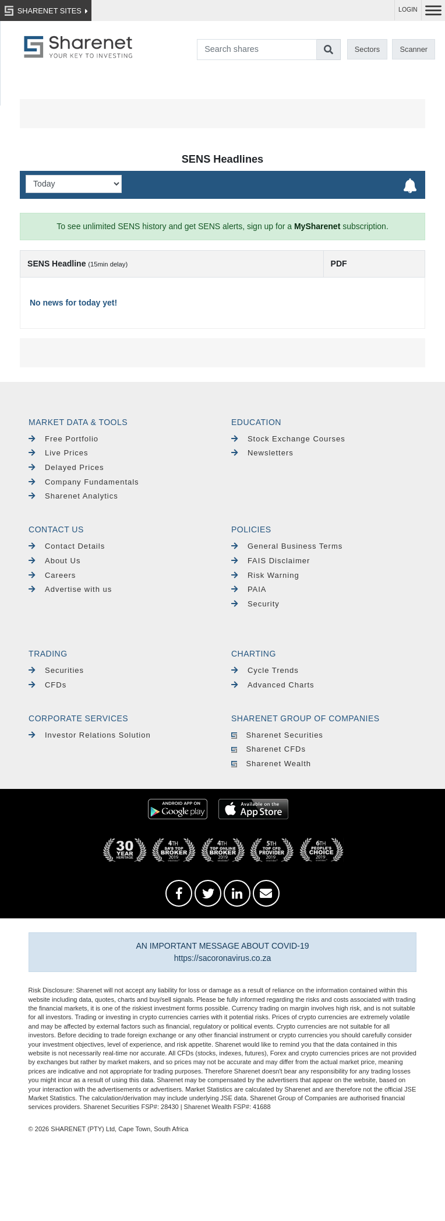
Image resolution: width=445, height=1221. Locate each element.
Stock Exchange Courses (288, 438)
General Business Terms (286, 546)
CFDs (47, 684)
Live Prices (58, 452)
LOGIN (408, 9)
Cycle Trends (265, 670)
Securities (56, 670)
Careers (52, 575)
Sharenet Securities (277, 735)
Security (255, 603)
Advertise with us (70, 589)
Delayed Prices (66, 467)
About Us (54, 560)
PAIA (249, 589)
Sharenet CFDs (268, 749)
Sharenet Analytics (73, 496)
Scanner (414, 49)
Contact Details (67, 546)
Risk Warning (265, 575)
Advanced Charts (273, 684)
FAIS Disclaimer (270, 560)
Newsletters (262, 452)
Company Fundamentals (84, 482)
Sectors (367, 49)
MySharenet (317, 226)
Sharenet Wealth (271, 763)
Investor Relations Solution (90, 735)
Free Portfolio (63, 438)
